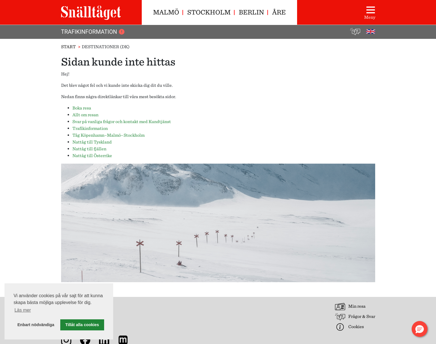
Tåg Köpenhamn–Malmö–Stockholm (108, 135)
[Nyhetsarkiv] (124, 339)
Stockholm (209, 12)
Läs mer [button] (22, 310)
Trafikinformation (93, 31)
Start (68, 46)
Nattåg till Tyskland (92, 142)
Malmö (166, 12)
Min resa (350, 306)
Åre (279, 12)
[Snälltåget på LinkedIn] (105, 339)
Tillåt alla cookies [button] (82, 324)
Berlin (251, 12)
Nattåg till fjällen (89, 148)
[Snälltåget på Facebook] (86, 339)
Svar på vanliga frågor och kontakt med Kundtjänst (121, 121)
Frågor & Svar (355, 317)
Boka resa (81, 108)
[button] (420, 329)
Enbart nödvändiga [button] (36, 324)
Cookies (349, 327)
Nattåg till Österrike (92, 155)
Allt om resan (85, 114)
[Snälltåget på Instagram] (67, 339)
